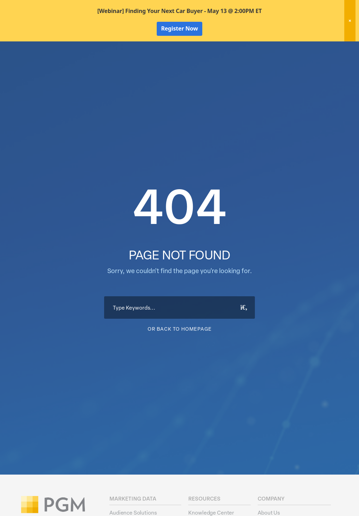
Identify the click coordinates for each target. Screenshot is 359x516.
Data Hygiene (197, 62)
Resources (294, 62)
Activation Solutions (247, 62)
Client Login (327, 49)
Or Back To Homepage (180, 370)
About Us (328, 62)
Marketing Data (153, 62)
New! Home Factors (262, 49)
